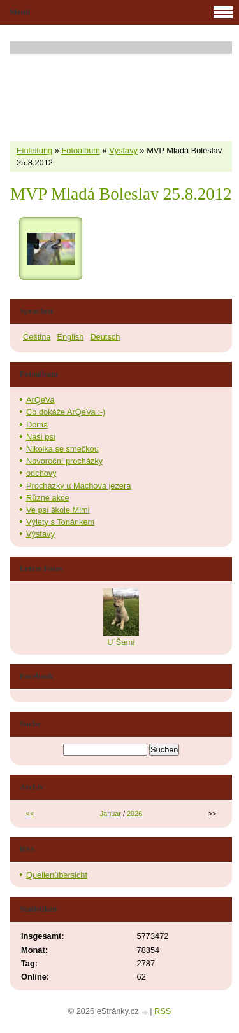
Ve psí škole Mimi (58, 510)
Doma (37, 424)
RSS (162, 1011)
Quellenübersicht (56, 875)
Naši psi (40, 436)
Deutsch (105, 337)
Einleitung (34, 150)
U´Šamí (120, 642)
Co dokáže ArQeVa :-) (65, 412)
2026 (134, 813)
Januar (110, 813)
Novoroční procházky (64, 461)
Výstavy (123, 150)
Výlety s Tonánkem (60, 522)
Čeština (36, 337)
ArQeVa (40, 400)
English (70, 337)
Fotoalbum (80, 150)
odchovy (41, 473)
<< (30, 813)
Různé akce (47, 498)
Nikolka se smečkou (62, 449)
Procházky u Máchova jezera (78, 485)
